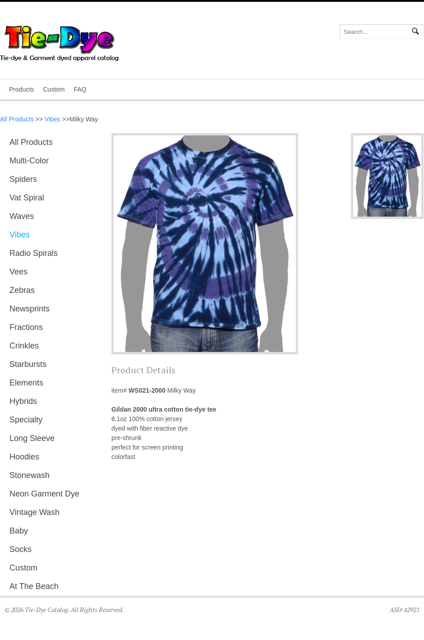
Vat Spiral (26, 197)
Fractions (26, 327)
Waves (21, 216)
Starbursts (27, 364)
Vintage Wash (34, 512)
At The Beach (34, 586)
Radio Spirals (33, 253)
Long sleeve (32, 438)
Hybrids (23, 401)
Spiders (23, 179)
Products (21, 89)
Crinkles (24, 345)
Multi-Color (29, 160)
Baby (18, 530)
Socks (20, 549)
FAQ (80, 89)
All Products (17, 119)
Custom (54, 89)
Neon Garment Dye (44, 493)
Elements (26, 382)
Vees (18, 271)
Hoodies (24, 456)
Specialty (25, 419)
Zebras (22, 290)
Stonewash (29, 475)
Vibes (52, 119)
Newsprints (29, 308)
